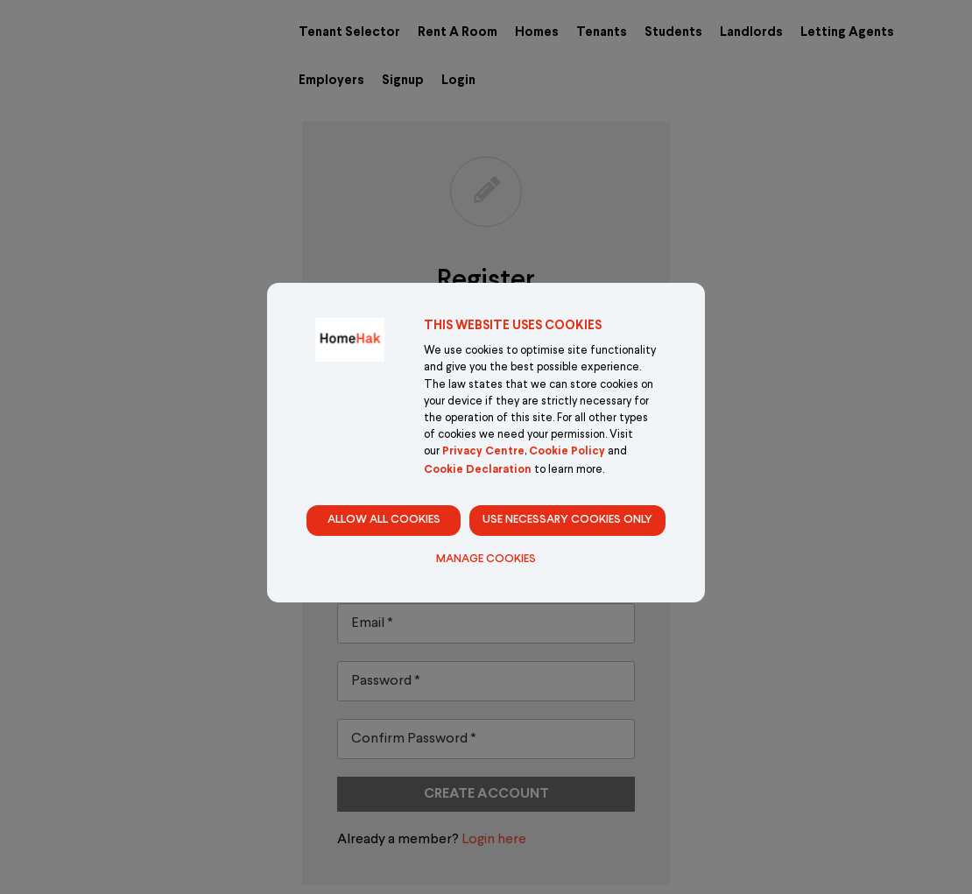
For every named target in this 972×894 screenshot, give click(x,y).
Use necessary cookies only (567, 520)
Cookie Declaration (478, 470)
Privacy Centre (483, 452)
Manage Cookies (486, 559)
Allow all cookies (384, 520)
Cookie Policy (567, 452)
